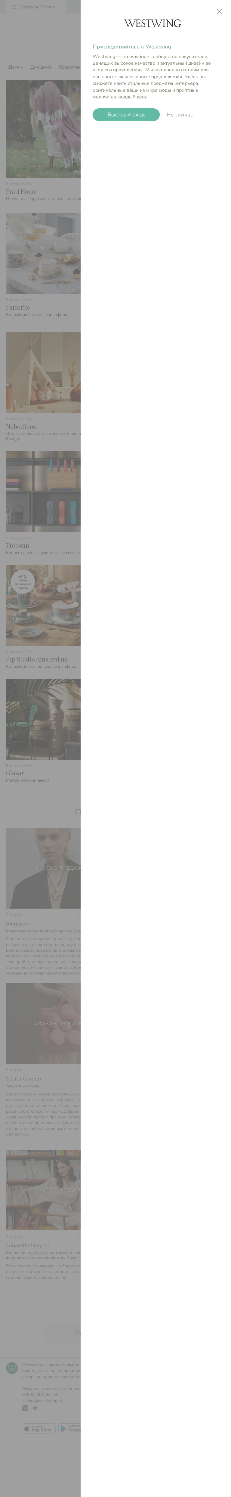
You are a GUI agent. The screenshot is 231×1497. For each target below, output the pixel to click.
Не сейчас (180, 114)
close (219, 11)
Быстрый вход (126, 114)
